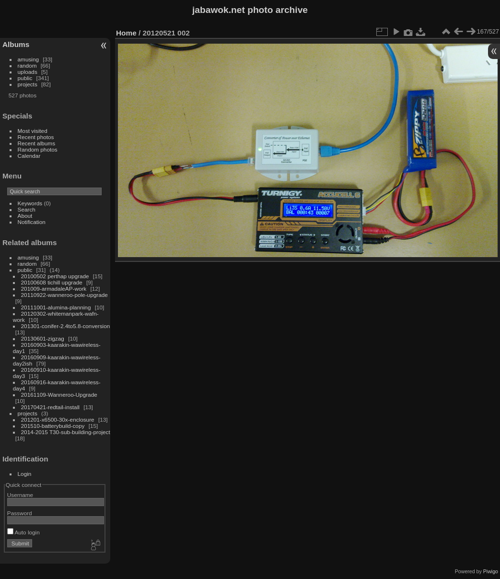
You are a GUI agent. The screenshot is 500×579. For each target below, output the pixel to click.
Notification (32, 222)
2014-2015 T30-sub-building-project (65, 432)
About (25, 216)
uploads (27, 72)
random (27, 65)
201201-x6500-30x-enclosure (57, 419)
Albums (15, 44)
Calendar (29, 156)
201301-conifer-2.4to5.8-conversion (65, 326)
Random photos (38, 149)
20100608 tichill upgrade (51, 282)
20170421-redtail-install (50, 407)
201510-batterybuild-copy (53, 426)
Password (19, 513)
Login (25, 474)
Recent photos (36, 137)
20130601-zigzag (42, 338)
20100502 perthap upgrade (55, 276)
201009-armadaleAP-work (54, 288)
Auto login (23, 532)
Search (26, 209)
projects (27, 84)
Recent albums (36, 143)
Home (126, 33)
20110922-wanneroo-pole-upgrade (64, 295)
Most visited (32, 131)
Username (20, 495)
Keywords (30, 203)
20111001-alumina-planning (56, 307)
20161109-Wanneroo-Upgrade (59, 394)
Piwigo (490, 571)
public (25, 78)
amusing (28, 59)
